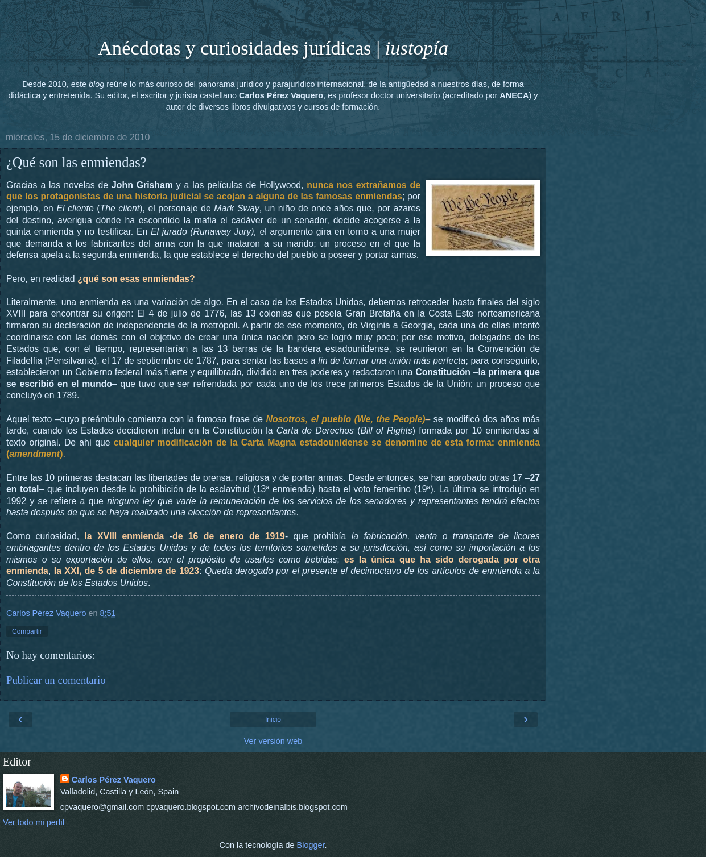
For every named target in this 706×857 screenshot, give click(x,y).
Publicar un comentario (56, 680)
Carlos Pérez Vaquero (114, 779)
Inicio (273, 719)
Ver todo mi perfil (33, 822)
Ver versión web (273, 741)
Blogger (311, 845)
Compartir (27, 631)
